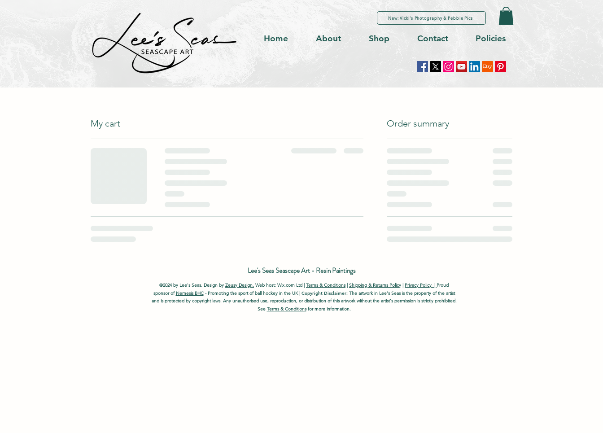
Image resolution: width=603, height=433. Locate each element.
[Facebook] (422, 66)
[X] (435, 66)
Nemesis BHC (190, 293)
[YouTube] (461, 66)
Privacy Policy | (421, 285)
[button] (506, 16)
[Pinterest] (500, 66)
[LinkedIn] (474, 66)
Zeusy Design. (239, 285)
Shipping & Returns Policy (375, 285)
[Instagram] (448, 66)
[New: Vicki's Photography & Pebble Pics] (431, 18)
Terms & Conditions (325, 285)
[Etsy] (487, 66)
